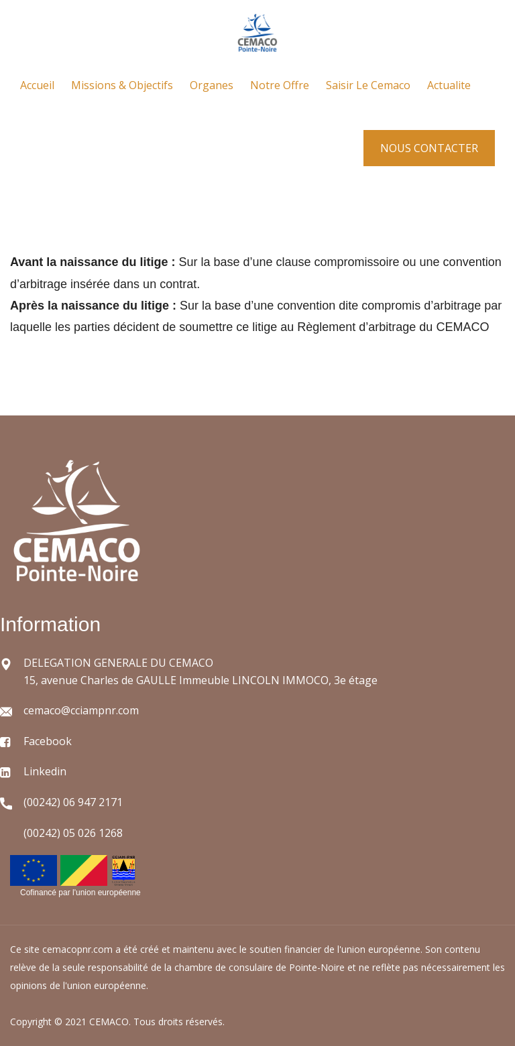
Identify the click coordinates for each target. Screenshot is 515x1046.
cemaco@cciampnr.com (81, 710)
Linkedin (44, 771)
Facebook (47, 741)
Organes (211, 85)
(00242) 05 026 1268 (73, 833)
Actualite (449, 85)
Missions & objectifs (122, 85)
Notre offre (279, 85)
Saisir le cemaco (368, 85)
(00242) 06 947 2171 (73, 802)
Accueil (37, 85)
